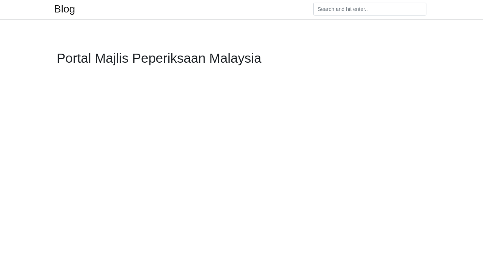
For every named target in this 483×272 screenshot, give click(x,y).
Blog (64, 9)
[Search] (369, 9)
